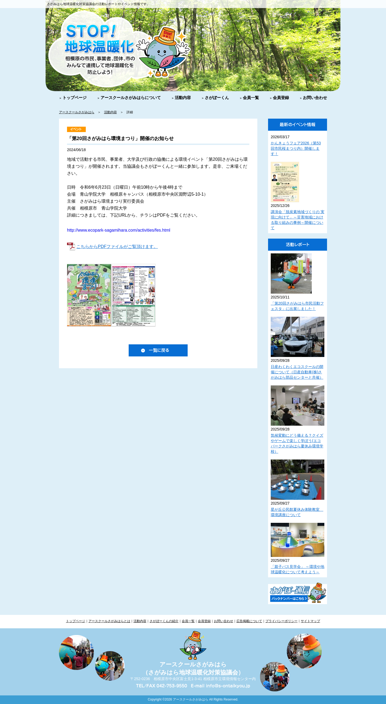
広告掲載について (249, 621)
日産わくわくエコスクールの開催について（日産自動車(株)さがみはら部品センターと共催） (297, 372)
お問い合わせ (315, 97)
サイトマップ (310, 621)
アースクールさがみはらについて (131, 97)
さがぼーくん (217, 97)
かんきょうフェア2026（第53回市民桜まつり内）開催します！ (296, 148)
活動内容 (183, 97)
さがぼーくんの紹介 (164, 621)
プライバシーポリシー (281, 621)
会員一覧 (251, 97)
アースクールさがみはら (76, 112)
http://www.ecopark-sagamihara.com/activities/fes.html (118, 230)
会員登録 (281, 97)
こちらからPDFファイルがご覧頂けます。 (117, 246)
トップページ (74, 97)
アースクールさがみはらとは (109, 621)
